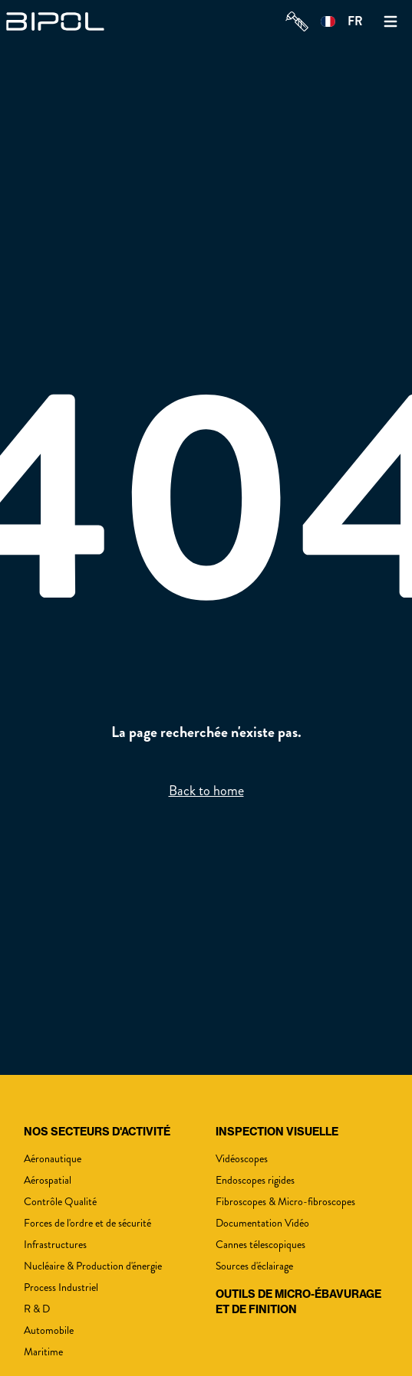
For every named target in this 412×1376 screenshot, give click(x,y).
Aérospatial (47, 1180)
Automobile (49, 1330)
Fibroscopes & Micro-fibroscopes (285, 1201)
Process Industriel (61, 1287)
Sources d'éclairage (254, 1266)
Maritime (43, 1352)
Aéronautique (52, 1159)
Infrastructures (55, 1244)
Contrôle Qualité (60, 1201)
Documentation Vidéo (262, 1223)
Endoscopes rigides (255, 1180)
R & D (37, 1309)
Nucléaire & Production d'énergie (93, 1266)
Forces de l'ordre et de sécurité (87, 1223)
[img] (60, 21)
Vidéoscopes (242, 1159)
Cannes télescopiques (260, 1244)
